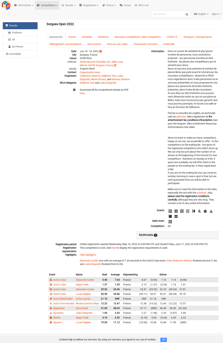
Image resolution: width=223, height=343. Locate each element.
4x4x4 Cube (57, 289)
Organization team (90, 72)
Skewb (54, 317)
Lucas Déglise (83, 294)
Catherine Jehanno (90, 75)
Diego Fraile (82, 284)
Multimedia (148, 235)
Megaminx (57, 308)
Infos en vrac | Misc (117, 44)
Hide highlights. (88, 254)
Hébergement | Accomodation (65, 44)
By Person (15, 46)
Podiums (15, 32)
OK (163, 340)
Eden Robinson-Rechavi (179, 260)
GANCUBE (169, 44)
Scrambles (13, 53)
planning (181, 116)
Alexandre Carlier (89, 260)
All (11, 39)
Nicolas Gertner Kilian (87, 303)
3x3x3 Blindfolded (61, 298)
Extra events (94, 44)
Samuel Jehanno (121, 79)
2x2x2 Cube (57, 284)
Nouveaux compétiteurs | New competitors (138, 37)
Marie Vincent (98, 79)
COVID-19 (172, 37)
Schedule (87, 37)
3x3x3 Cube (57, 279)
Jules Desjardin (108, 82)
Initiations (103, 37)
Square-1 (56, 322)
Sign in (216, 14)
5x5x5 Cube (57, 294)
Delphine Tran (109, 75)
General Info (56, 37)
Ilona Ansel (82, 308)
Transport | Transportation (197, 37)
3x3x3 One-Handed (61, 303)
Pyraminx (56, 313)
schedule (201, 192)
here (82, 93)
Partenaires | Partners (145, 44)
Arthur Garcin (83, 298)
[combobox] (171, 14)
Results (11, 25)
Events (72, 37)
